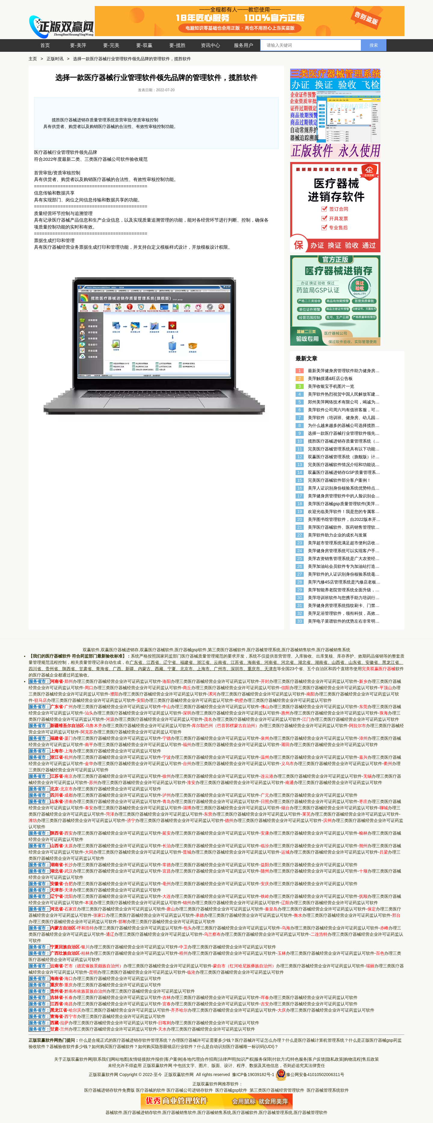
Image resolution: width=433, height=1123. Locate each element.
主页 (33, 58)
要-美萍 (78, 45)
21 (299, 527)
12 (299, 456)
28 (299, 582)
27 (299, 574)
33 (299, 621)
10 (299, 441)
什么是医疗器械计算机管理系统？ (317, 1040)
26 (299, 566)
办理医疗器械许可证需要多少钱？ (203, 1040)
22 (299, 535)
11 (299, 448)
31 (299, 605)
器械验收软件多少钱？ (71, 1046)
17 (299, 495)
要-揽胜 (177, 45)
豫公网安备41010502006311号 (315, 1074)
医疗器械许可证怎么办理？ (260, 1040)
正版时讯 (55, 58)
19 (299, 511)
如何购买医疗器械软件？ (115, 1046)
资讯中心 (210, 45)
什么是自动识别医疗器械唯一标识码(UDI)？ (237, 1046)
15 (299, 480)
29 (299, 589)
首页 (45, 45)
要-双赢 (144, 45)
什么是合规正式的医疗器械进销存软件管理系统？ (125, 1040)
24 (299, 550)
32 (299, 613)
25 (299, 558)
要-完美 (111, 45)
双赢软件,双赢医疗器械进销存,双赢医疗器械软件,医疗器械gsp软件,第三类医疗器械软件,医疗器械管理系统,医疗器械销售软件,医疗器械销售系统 (216, 649)
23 (299, 542)
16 (299, 488)
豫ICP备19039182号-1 (253, 1074)
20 (299, 519)
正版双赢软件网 (157, 1065)
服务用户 (243, 45)
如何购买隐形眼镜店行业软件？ (167, 1046)
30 (299, 597)
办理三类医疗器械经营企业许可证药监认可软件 (112, 681)
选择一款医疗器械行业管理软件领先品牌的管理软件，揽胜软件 (132, 58)
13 (299, 464)
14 (299, 472)
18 (299, 503)
